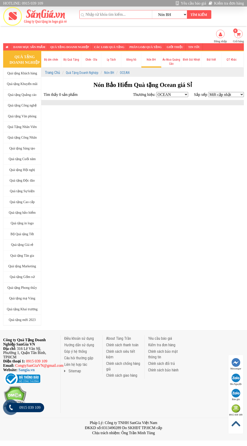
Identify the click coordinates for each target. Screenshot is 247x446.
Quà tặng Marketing (22, 266)
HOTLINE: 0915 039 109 (23, 3)
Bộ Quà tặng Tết (22, 234)
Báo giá (236, 395)
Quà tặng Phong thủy (22, 288)
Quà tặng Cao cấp (22, 202)
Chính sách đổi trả (161, 363)
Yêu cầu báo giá (191, 3)
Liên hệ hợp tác (75, 364)
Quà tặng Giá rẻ (22, 245)
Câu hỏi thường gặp (78, 358)
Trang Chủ (52, 72)
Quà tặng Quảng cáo (22, 95)
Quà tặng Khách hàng (22, 73)
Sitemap (72, 371)
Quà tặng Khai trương (22, 309)
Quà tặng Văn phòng (22, 116)
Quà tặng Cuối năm (22, 159)
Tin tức (194, 47)
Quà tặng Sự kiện (22, 191)
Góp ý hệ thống (75, 351)
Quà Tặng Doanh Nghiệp (82, 73)
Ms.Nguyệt (236, 379)
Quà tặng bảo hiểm (22, 212)
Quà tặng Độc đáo (22, 180)
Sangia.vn (27, 370)
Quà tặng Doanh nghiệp (69, 47)
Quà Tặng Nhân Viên (22, 127)
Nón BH (109, 73)
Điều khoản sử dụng (79, 338)
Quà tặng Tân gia (22, 255)
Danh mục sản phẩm (29, 47)
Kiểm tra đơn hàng (226, 3)
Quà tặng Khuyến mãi (22, 84)
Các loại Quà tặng (109, 47)
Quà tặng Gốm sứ (22, 277)
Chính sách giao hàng (121, 375)
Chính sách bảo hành (163, 370)
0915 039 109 (235, 410)
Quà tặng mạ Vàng (22, 298)
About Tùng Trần (118, 338)
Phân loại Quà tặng (146, 47)
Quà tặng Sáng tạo (22, 148)
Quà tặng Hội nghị (22, 170)
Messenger (235, 364)
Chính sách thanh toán (122, 345)
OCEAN (125, 73)
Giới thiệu (175, 47)
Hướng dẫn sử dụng (79, 345)
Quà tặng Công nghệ (22, 105)
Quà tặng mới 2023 (22, 320)
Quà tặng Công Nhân (22, 137)
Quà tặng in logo (22, 223)
